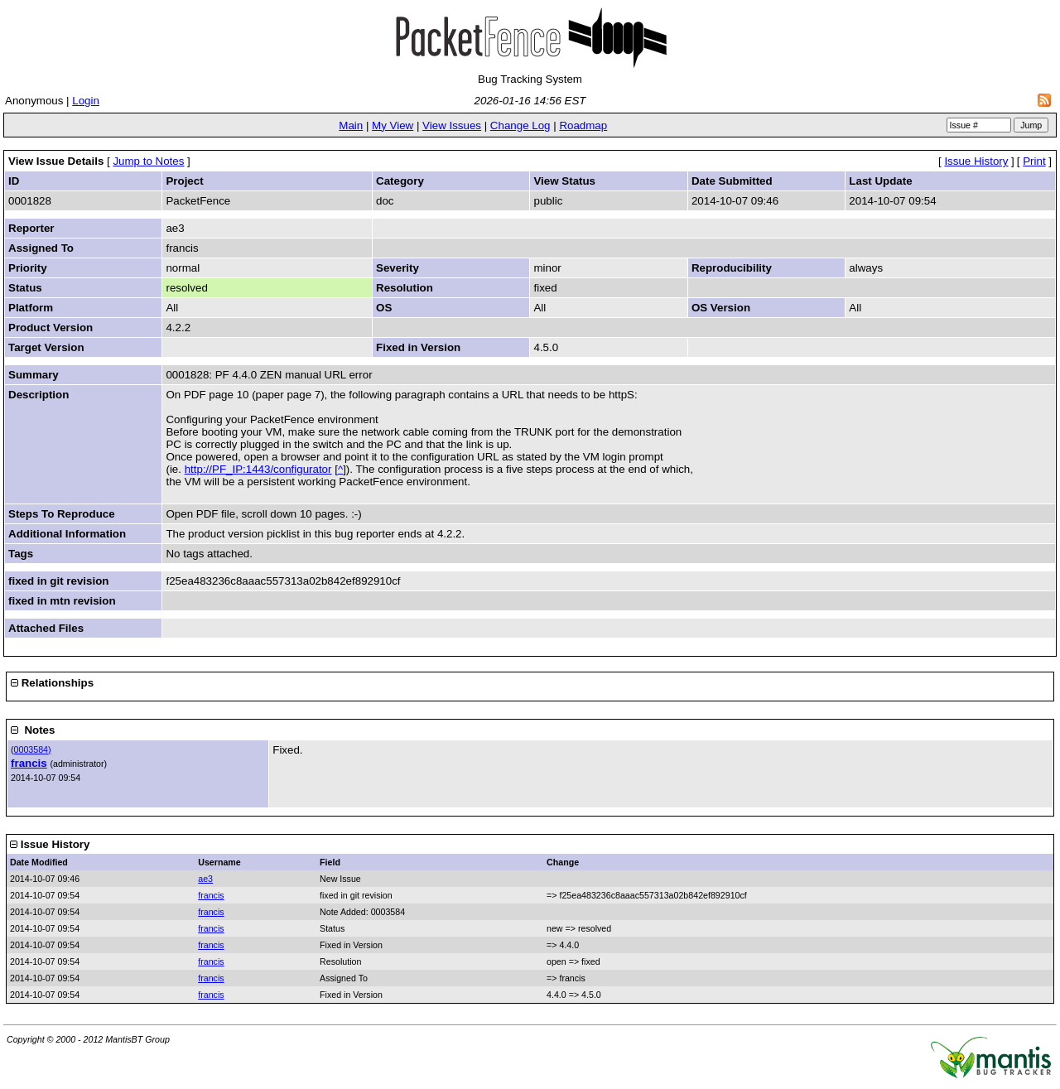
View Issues (451, 125)
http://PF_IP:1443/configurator (258, 469)
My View (392, 125)
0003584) (32, 749)
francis (29, 763)
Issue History (976, 161)
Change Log (520, 125)
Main (351, 125)
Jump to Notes (148, 161)
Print (1034, 161)
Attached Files (46, 628)
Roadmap (583, 125)
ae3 (205, 879)
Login (85, 100)
